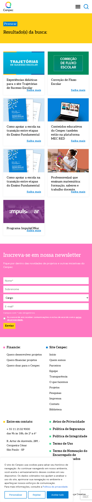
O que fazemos (58, 382)
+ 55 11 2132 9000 (18, 429)
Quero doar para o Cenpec (23, 365)
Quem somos (57, 360)
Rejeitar (37, 495)
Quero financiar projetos (22, 360)
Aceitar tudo (57, 495)
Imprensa (55, 398)
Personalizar (15, 495)
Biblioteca (55, 409)
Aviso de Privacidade (69, 421)
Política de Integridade (70, 436)
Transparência (58, 376)
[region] (36, 479)
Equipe (53, 371)
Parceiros (55, 365)
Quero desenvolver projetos (24, 354)
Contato (54, 404)
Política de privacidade (55, 486)
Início (52, 354)
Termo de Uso (63, 443)
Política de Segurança (69, 429)
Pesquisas (55, 393)
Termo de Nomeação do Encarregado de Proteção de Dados (70, 455)
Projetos (54, 387)
